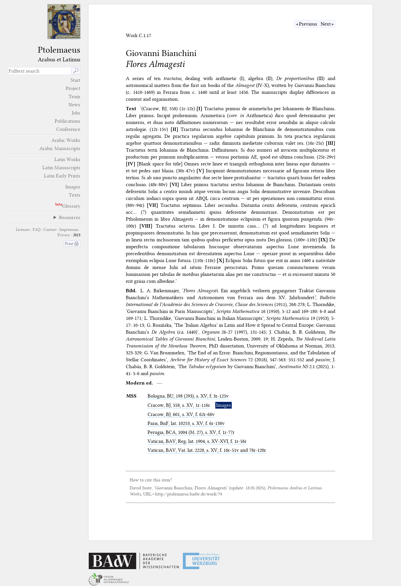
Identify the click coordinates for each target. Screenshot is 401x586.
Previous (308, 24)
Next (326, 24)
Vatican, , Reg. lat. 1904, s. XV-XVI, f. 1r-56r (197, 441)
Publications (67, 121)
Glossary (71, 206)
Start (75, 80)
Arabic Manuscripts (59, 148)
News (74, 105)
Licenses (23, 229)
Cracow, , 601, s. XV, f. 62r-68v (181, 414)
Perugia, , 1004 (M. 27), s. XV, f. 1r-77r (191, 432)
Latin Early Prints (62, 176)
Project (73, 88)
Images (72, 187)
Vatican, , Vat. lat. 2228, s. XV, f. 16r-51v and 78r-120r (207, 450)
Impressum (69, 229)
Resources (69, 217)
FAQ (36, 229)
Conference (68, 129)
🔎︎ (76, 71)
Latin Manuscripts (61, 168)
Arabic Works (65, 140)
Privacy (64, 235)
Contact (50, 229)
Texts (74, 195)
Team (74, 96)
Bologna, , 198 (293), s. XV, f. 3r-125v (188, 396)
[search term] (39, 71)
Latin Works (67, 159)
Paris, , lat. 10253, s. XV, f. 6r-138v (186, 423)
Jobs (76, 113)
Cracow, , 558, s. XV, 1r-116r (179, 405)
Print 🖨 (72, 243)
